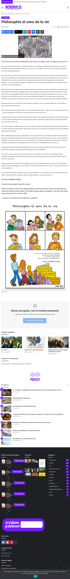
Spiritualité (52, 471)
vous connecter (12, 364)
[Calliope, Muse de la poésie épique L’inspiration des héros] (58, 342)
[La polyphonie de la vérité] (28, 474)
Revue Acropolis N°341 (9, 495)
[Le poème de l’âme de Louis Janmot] (42, 470)
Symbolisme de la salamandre (21, 398)
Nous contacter (5, 556)
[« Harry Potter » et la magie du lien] (35, 470)
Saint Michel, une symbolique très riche (24, 438)
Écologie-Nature (53, 486)
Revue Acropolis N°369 (9, 484)
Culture (51, 495)
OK (35, 576)
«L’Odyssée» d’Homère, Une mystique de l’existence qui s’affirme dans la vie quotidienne (38, 414)
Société (51, 463)
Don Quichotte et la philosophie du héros (24, 406)
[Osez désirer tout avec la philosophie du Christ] (42, 463)
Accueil (4, 13)
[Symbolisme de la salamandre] (6, 400)
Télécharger (19, 461)
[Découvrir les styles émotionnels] (35, 342)
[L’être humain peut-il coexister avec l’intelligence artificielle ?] (28, 470)
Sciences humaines (54, 469)
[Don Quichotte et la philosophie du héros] (6, 408)
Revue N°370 (8, 472)
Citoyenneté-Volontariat (55, 489)
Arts (50, 466)
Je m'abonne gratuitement (35, 320)
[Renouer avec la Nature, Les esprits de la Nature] (6, 433)
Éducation (52, 483)
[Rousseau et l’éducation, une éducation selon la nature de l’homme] (6, 425)
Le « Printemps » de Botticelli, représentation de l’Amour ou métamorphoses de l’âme (37, 390)
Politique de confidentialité (8, 568)
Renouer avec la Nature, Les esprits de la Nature (26, 430)
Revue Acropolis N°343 (9, 506)
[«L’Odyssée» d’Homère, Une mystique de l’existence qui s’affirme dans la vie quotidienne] (6, 416)
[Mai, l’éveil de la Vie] (35, 461)
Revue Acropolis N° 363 (9, 462)
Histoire (51, 474)
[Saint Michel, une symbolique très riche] (6, 441)
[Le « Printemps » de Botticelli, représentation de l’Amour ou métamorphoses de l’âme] (6, 392)
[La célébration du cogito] (28, 461)
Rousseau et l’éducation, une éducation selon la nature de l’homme (32, 422)
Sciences (51, 477)
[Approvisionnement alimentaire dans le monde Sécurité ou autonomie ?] (35, 474)
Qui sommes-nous (6, 553)
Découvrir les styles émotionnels (34, 350)
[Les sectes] (11, 342)
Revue (50, 480)
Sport (50, 492)
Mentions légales (6, 565)
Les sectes (4, 350)
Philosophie (11, 13)
